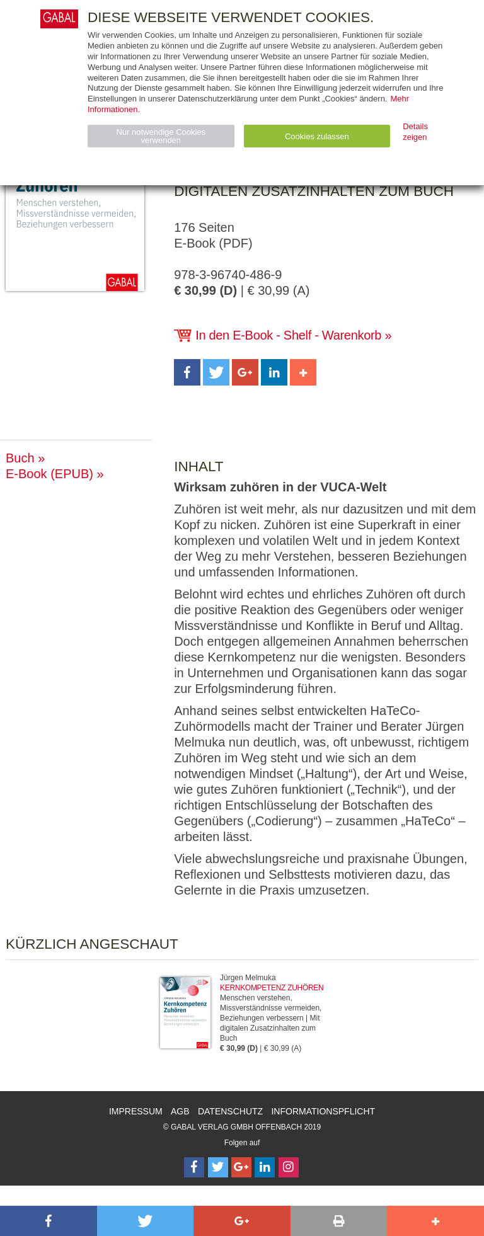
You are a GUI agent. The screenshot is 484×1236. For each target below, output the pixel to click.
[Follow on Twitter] (218, 1167)
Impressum (136, 1111)
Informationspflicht (323, 1111)
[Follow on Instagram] (289, 1167)
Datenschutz (230, 1111)
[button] (187, 372)
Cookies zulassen (317, 136)
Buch (20, 458)
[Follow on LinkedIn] (265, 1167)
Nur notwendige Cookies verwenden (160, 136)
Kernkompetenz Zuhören (271, 987)
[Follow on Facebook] (194, 1167)
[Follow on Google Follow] (241, 1167)
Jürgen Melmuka (248, 977)
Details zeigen (415, 132)
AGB (180, 1111)
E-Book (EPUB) (49, 474)
